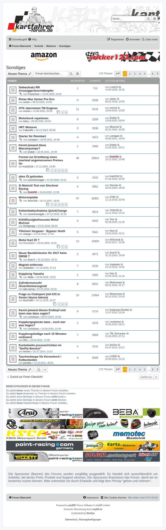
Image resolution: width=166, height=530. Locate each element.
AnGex (27, 351)
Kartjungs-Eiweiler (119, 309)
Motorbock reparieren (34, 118)
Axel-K (31, 259)
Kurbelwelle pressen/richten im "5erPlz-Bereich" (40, 347)
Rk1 (25, 340)
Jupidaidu (28, 267)
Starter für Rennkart (32, 136)
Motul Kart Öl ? (29, 240)
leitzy (26, 121)
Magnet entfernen (31, 264)
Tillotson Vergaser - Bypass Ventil (42, 231)
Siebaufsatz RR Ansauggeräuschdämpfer (36, 89)
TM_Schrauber (118, 333)
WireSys (91, 513)
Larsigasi (33, 139)
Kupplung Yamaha (31, 273)
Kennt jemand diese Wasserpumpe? (32, 147)
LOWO (113, 356)
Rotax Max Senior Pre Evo (36, 99)
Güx (112, 273)
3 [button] (134, 74)
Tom (112, 219)
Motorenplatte (28, 197)
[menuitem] (32, 39)
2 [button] (129, 74)
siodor (26, 102)
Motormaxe (116, 282)
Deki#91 (114, 156)
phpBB (71, 505)
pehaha (27, 363)
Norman (114, 185)
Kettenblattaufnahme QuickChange (43, 210)
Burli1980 (28, 300)
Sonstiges (15, 67)
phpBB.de (97, 509)
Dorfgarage (29, 226)
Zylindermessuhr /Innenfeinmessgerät (33, 284)
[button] (117, 73)
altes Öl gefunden (31, 176)
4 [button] (139, 74)
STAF (113, 197)
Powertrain (34, 94)
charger (27, 234)
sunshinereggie (36, 180)
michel (26, 111)
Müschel (114, 127)
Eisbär (113, 118)
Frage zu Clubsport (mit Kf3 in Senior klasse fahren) (39, 295)
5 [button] (144, 74)
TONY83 (114, 210)
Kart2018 (28, 166)
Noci (112, 230)
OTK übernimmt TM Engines (38, 108)
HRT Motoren (28, 127)
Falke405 (28, 130)
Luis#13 (114, 87)
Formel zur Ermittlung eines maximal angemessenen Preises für (41, 160)
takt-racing (28, 289)
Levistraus (33, 317)
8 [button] (152, 74)
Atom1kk (32, 200)
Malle (31, 277)
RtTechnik (115, 239)
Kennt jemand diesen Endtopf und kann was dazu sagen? (42, 311)
